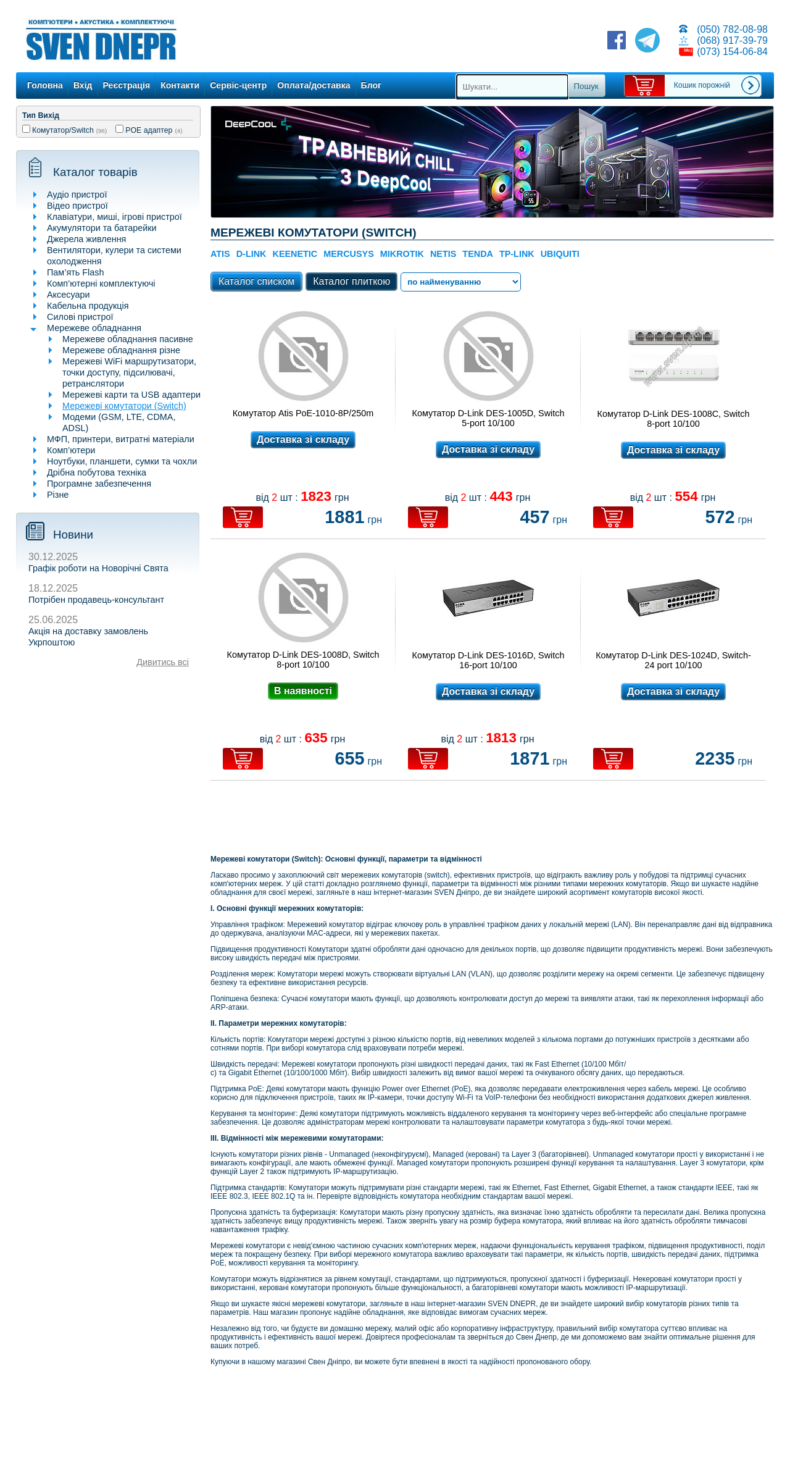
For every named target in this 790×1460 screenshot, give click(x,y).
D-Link (251, 254)
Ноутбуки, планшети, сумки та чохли (122, 461)
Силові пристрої (80, 317)
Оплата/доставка (313, 85)
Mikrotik (402, 254)
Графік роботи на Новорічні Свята (98, 568)
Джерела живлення (86, 239)
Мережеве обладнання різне (121, 350)
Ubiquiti (560, 254)
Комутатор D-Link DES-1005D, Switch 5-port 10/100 (488, 418)
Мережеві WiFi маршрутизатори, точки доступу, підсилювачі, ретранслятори (129, 372)
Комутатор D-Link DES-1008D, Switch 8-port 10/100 (303, 659)
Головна (45, 85)
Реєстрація (127, 85)
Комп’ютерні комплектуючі (101, 283)
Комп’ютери (71, 450)
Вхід (83, 85)
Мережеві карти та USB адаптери (131, 395)
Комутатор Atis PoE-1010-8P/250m (303, 413)
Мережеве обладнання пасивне (127, 339)
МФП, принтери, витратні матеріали (120, 439)
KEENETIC (294, 254)
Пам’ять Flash (75, 272)
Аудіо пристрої (77, 194)
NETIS (443, 254)
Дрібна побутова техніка (96, 472)
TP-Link (516, 254)
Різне (58, 495)
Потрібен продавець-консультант (96, 600)
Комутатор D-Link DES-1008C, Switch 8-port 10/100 (673, 419)
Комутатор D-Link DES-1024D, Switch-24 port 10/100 (673, 660)
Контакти (179, 85)
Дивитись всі (162, 662)
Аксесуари (68, 295)
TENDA (477, 254)
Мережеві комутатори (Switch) (124, 406)
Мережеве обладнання (94, 328)
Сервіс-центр (238, 85)
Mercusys (348, 254)
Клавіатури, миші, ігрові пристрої (114, 217)
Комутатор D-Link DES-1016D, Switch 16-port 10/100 (488, 660)
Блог (371, 85)
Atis (220, 254)
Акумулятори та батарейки (102, 228)
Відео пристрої (77, 206)
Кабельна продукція (87, 306)
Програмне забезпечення (99, 484)
